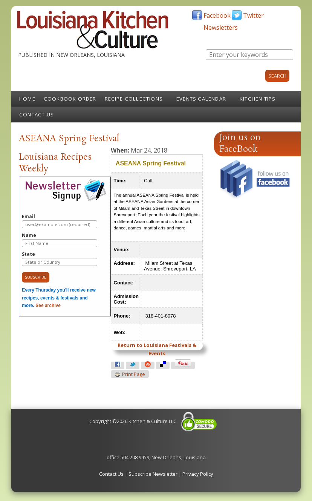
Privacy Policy (197, 473)
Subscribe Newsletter (152, 473)
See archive (48, 305)
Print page (130, 374)
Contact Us (36, 114)
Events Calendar (201, 98)
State (59, 258)
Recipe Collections (134, 98)
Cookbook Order (70, 98)
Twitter (253, 15)
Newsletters (220, 27)
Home (27, 98)
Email (59, 221)
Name (59, 239)
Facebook (217, 15)
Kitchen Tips (257, 98)
